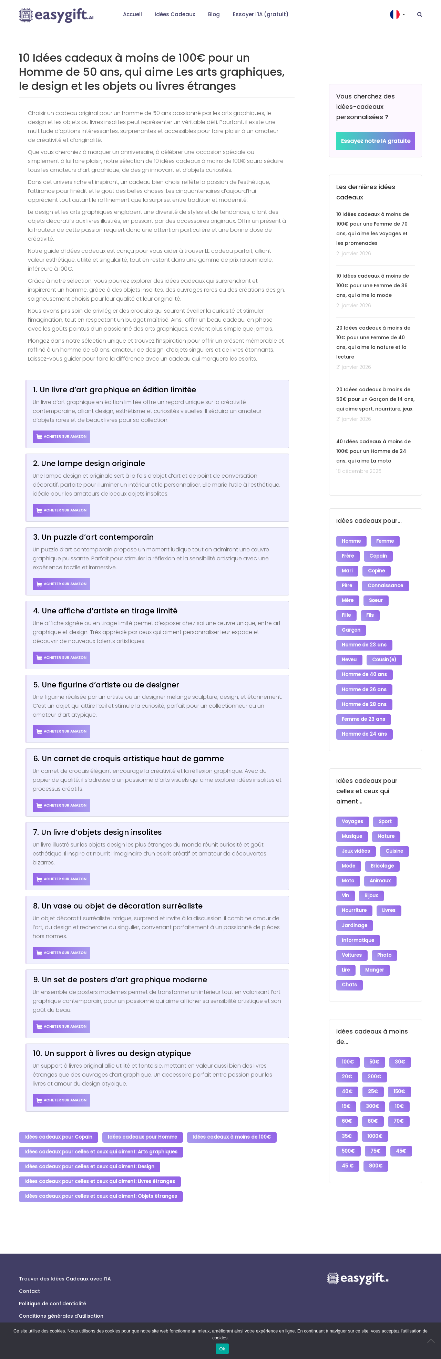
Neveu (349, 654)
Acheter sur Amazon (62, 436)
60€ (347, 1100)
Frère (348, 555)
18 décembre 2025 (358, 471)
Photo (385, 938)
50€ (375, 1043)
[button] (398, 14)
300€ (373, 1085)
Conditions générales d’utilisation (61, 1312)
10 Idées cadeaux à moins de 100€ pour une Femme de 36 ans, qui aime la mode (372, 286)
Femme (385, 541)
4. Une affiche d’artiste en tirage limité (105, 611)
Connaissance (386, 583)
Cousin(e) (385, 654)
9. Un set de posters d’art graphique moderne (120, 980)
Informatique (358, 924)
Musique (352, 825)
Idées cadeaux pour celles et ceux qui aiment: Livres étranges (100, 1179)
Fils (371, 612)
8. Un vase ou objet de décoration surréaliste (118, 906)
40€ (347, 1071)
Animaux (380, 868)
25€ (374, 1071)
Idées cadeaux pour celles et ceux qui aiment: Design (90, 1165)
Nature (386, 825)
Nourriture (354, 896)
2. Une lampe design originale (89, 463)
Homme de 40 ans (364, 668)
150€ (400, 1071)
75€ (376, 1128)
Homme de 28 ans (364, 696)
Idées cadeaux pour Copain (59, 1137)
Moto (348, 868)
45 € (374, 1142)
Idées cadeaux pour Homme (143, 1137)
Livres (389, 896)
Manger (375, 953)
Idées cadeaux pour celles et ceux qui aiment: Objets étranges (101, 1193)
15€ (346, 1085)
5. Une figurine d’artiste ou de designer (106, 685)
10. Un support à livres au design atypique (112, 1053)
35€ (347, 1114)
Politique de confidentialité (52, 1300)
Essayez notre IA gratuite (375, 141)
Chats (349, 967)
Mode (349, 854)
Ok (222, 1348)
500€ (348, 1128)
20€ (347, 1057)
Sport (385, 811)
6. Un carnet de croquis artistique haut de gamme (128, 759)
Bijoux (372, 882)
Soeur (376, 597)
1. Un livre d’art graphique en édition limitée (114, 390)
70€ (399, 1100)
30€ (401, 1043)
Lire (346, 953)
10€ (400, 1085)
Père (347, 583)
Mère (348, 597)
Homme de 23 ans (364, 640)
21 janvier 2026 (353, 253)
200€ (375, 1057)
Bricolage (382, 854)
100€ (348, 1043)
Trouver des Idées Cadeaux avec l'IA (65, 1275)
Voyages (352, 811)
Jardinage (355, 910)
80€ (373, 1100)
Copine (377, 569)
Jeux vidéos (356, 840)
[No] (432, 1340)
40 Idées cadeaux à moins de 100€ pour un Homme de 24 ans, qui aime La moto (373, 451)
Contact (29, 1287)
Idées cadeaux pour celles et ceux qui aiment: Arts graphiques (101, 1151)
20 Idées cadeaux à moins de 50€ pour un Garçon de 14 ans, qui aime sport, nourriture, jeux (375, 399)
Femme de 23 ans (364, 710)
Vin (345, 882)
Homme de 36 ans (364, 682)
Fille (346, 612)
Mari (347, 569)
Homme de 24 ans (364, 725)
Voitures (352, 938)
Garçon (351, 626)
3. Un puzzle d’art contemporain (93, 537)
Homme (351, 541)
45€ (347, 1142)
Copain (379, 555)
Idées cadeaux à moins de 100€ (233, 1137)
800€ (349, 1156)
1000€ (375, 1114)
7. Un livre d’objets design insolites (97, 832)
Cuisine (395, 840)
